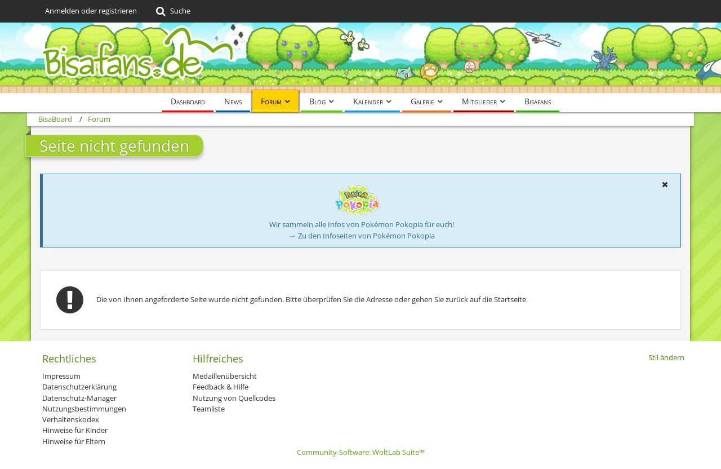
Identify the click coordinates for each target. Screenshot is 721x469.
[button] (664, 184)
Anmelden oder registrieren (91, 11)
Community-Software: (361, 452)
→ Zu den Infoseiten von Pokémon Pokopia (362, 236)
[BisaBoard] (360, 58)
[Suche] (172, 11)
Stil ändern (666, 357)
